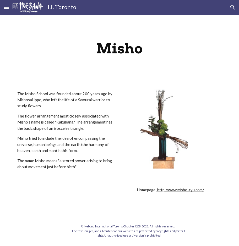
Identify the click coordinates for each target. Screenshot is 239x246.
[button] (6, 7)
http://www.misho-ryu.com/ (180, 190)
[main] (119, 49)
